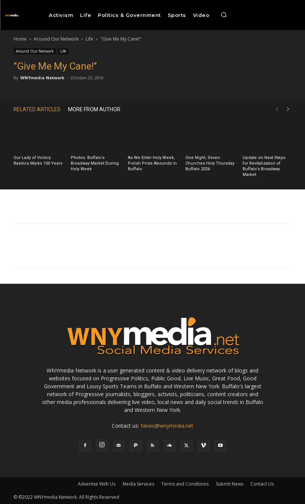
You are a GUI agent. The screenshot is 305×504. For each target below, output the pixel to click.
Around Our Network (56, 39)
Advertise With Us (96, 484)
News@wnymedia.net (167, 425)
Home (20, 39)
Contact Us (262, 484)
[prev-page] (277, 109)
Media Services (138, 484)
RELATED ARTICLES (37, 109)
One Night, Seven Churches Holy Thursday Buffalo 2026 (209, 163)
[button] (224, 15)
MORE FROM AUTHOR (94, 109)
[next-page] (288, 109)
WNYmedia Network (42, 77)
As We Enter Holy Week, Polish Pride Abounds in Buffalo (152, 163)
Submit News (229, 484)
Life (89, 39)
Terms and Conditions (185, 484)
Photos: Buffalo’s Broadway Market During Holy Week (95, 163)
